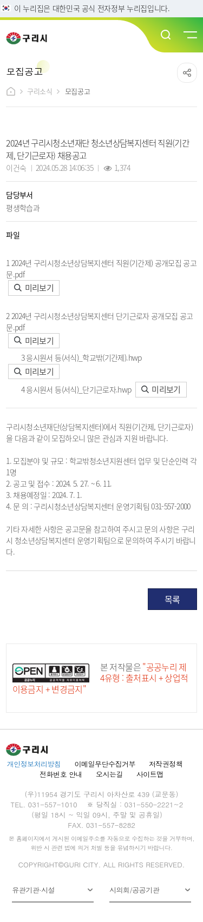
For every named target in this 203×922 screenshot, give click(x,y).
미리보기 (34, 287)
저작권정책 (165, 764)
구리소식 (39, 91)
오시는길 (109, 774)
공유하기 (187, 73)
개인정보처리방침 (34, 764)
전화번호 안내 (61, 774)
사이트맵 (149, 774)
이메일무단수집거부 (105, 764)
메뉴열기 (189, 35)
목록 (172, 599)
